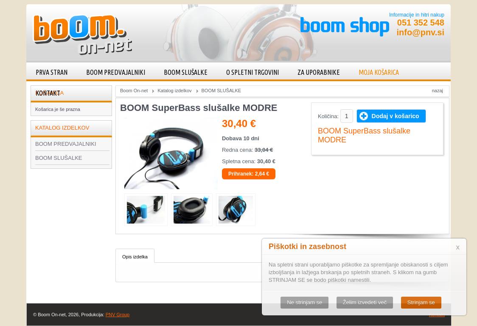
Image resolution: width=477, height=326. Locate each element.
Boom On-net (134, 90)
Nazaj (437, 90)
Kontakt (48, 93)
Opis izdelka (135, 256)
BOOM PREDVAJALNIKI (115, 72)
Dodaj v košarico (395, 116)
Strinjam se (421, 302)
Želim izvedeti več (365, 302)
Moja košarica (379, 72)
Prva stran (51, 72)
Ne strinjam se (304, 302)
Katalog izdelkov (174, 90)
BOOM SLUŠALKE (186, 72)
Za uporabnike (318, 72)
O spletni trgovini (252, 72)
